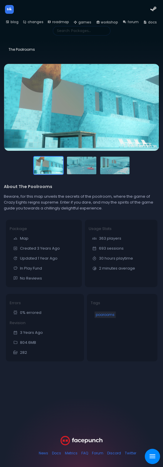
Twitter (130, 453)
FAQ (84, 453)
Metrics (71, 453)
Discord (114, 453)
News (43, 453)
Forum (97, 453)
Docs (56, 453)
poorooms (105, 314)
